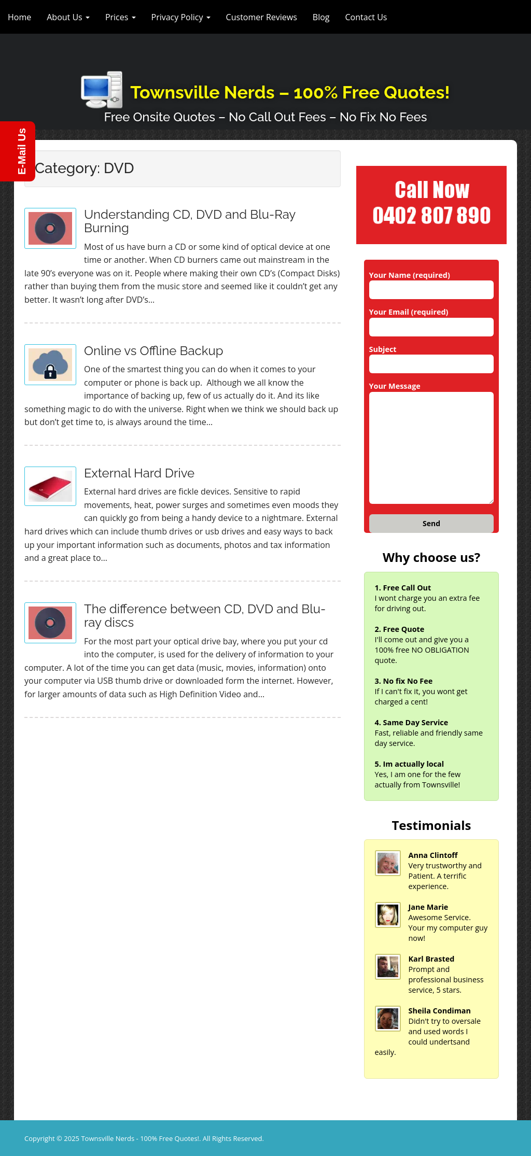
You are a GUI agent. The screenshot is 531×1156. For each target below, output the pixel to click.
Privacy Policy (181, 17)
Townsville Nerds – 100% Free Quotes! (290, 92)
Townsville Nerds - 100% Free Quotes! (140, 1138)
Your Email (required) (431, 319)
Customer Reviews (261, 17)
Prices (120, 17)
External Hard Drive (139, 473)
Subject (431, 356)
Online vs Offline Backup (153, 350)
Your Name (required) (431, 282)
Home (19, 17)
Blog (321, 17)
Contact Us (366, 17)
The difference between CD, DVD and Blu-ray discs (205, 615)
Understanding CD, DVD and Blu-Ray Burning (190, 221)
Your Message (431, 443)
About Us (68, 17)
